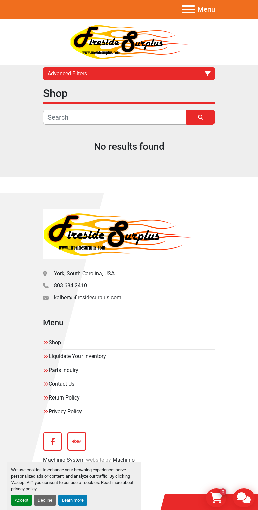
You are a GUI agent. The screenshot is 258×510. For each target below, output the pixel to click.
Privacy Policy (65, 411)
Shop (55, 342)
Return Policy (64, 397)
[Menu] (188, 9)
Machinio (123, 460)
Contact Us (61, 384)
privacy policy (23, 488)
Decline (45, 500)
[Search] (114, 117)
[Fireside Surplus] (117, 233)
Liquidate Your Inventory (77, 356)
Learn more (73, 500)
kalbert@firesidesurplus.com (87, 297)
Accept (21, 500)
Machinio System (64, 460)
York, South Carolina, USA (84, 273)
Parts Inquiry (63, 370)
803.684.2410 (70, 285)
